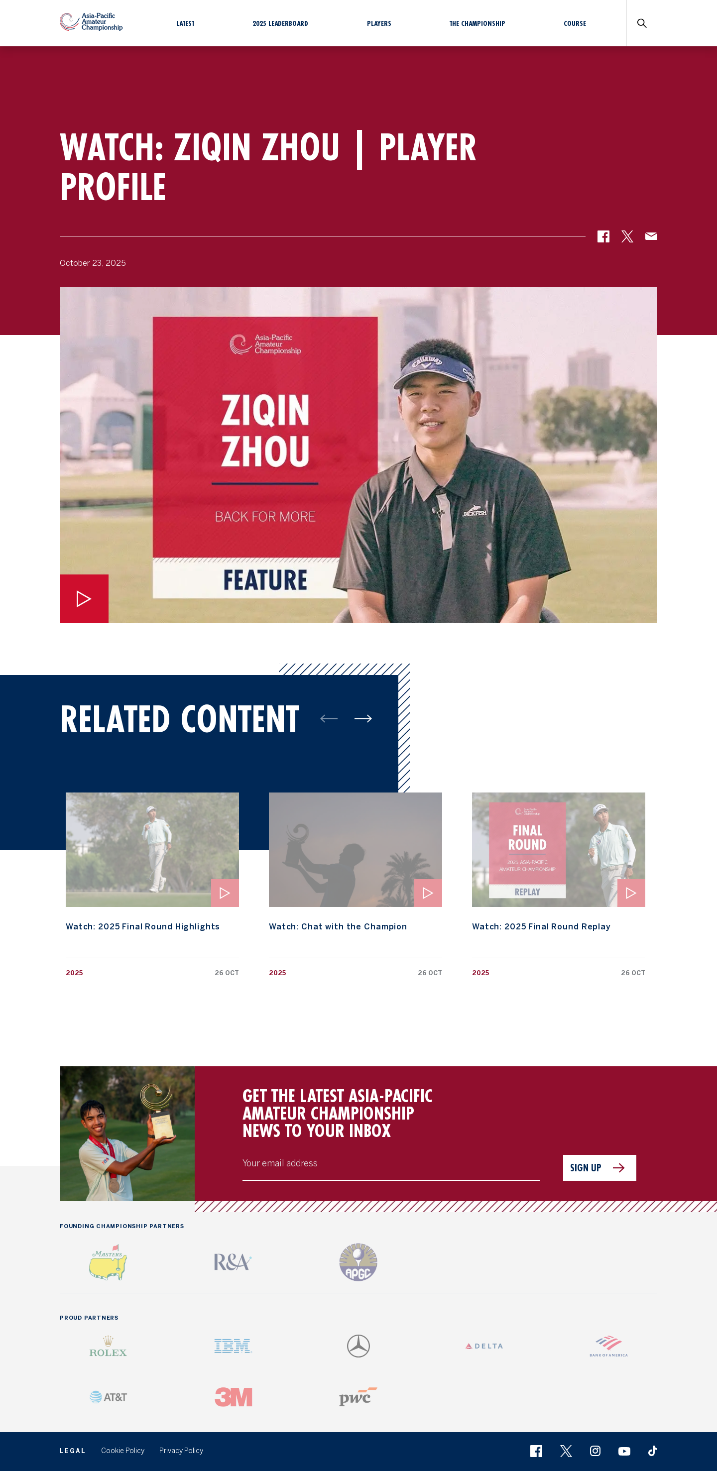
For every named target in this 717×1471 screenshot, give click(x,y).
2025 (74, 973)
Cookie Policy (122, 1451)
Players (379, 23)
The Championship (477, 23)
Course (575, 23)
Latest (185, 23)
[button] (603, 239)
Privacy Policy (181, 1451)
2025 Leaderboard (280, 23)
